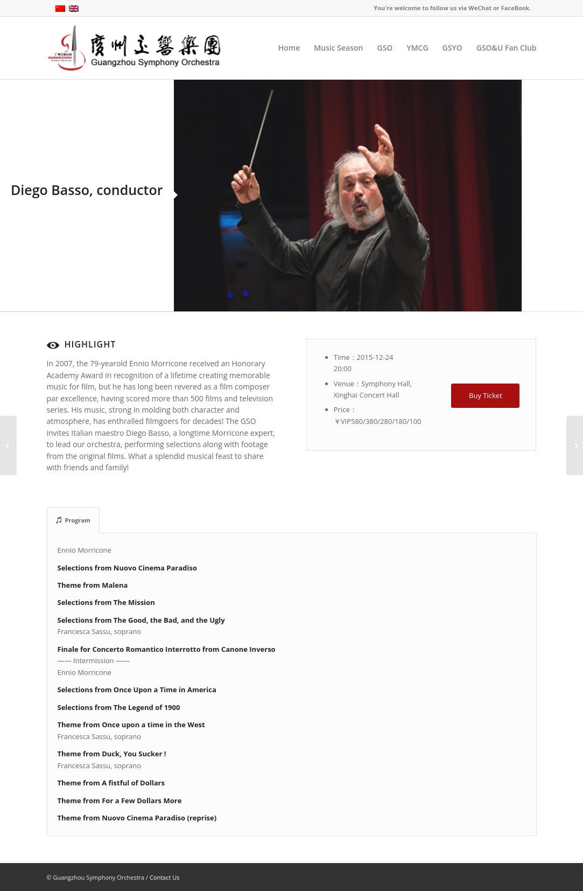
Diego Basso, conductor (87, 189)
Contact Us (165, 877)
